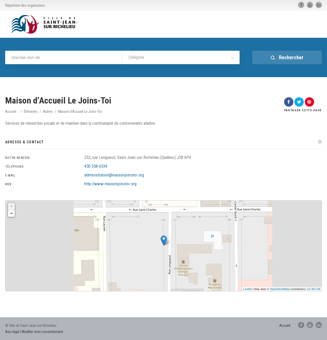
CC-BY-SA (313, 289)
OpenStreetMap (280, 289)
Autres (48, 111)
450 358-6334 (95, 166)
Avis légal (12, 332)
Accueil (10, 111)
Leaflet (247, 289)
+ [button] (11, 206)
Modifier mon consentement (42, 332)
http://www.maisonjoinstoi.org (110, 183)
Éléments (30, 111)
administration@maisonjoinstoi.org (114, 175)
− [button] (11, 213)
